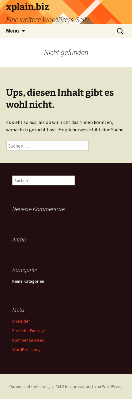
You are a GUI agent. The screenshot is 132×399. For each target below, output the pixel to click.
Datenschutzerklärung (29, 386)
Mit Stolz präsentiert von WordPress (89, 386)
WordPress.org (26, 349)
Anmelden (21, 321)
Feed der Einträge (28, 330)
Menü (12, 30)
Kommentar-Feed (28, 340)
